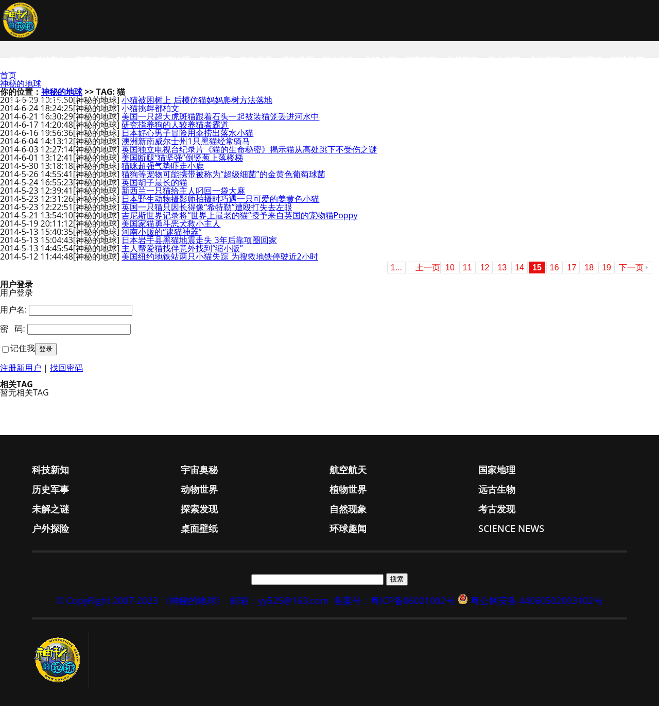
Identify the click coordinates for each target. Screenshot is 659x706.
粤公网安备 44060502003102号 (537, 600)
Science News (38, 101)
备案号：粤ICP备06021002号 (394, 600)
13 (502, 267)
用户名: (13, 309)
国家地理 (174, 60)
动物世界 (256, 60)
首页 (17, 60)
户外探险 (544, 60)
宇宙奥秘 (91, 60)
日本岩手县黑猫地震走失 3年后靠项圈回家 (199, 240)
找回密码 (66, 367)
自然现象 (462, 60)
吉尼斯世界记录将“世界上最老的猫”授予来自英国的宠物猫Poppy (239, 215)
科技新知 (50, 60)
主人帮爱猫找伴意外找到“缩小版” (182, 248)
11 (467, 267)
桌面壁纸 (585, 60)
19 (606, 267)
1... (396, 267)
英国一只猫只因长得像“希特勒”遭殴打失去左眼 (207, 207)
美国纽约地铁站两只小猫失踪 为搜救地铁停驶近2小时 (220, 256)
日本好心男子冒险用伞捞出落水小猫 (187, 133)
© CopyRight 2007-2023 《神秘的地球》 (140, 600)
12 (485, 267)
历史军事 (215, 60)
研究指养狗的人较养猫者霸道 (175, 124)
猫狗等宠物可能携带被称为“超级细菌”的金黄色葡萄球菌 (223, 174)
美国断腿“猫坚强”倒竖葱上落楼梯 (182, 157)
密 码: (12, 328)
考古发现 (503, 60)
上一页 (427, 267)
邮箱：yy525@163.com (280, 600)
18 (589, 267)
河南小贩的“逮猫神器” (161, 231)
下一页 (631, 267)
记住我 (22, 348)
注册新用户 (20, 367)
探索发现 (421, 60)
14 (519, 267)
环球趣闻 (627, 60)
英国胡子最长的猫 (154, 182)
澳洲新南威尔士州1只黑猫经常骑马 (186, 141)
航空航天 (132, 60)
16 (554, 267)
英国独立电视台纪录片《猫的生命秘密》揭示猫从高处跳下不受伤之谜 (249, 149)
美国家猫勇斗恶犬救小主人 (171, 223)
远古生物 (338, 60)
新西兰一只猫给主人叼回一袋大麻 (183, 190)
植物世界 (297, 60)
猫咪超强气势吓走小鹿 (163, 165)
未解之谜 (379, 60)
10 (450, 267)
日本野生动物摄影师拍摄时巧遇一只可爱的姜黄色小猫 (220, 198)
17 (572, 267)
